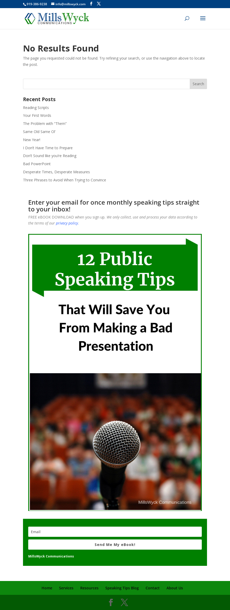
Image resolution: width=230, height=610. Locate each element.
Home (47, 587)
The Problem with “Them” (45, 123)
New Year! (31, 139)
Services (66, 587)
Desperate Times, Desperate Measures (56, 171)
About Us (174, 587)
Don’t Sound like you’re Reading (49, 155)
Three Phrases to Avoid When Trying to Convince (64, 179)
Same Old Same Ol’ (39, 131)
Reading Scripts (36, 107)
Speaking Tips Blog (122, 587)
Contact (153, 587)
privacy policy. (67, 223)
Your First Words (37, 115)
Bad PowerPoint (37, 163)
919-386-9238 (37, 4)
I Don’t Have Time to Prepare (48, 147)
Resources (89, 587)
